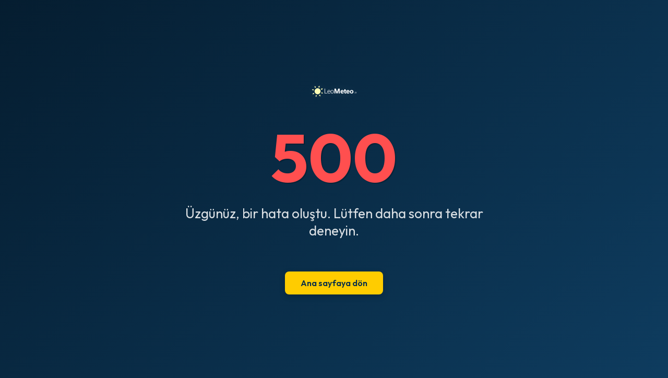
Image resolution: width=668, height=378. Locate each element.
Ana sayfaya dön (334, 283)
